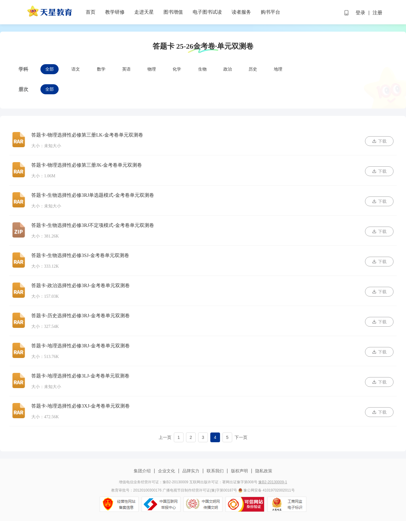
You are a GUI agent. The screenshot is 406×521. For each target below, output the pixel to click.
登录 (360, 12)
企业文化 (166, 470)
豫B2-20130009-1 (272, 482)
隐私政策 (263, 470)
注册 (377, 12)
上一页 (165, 437)
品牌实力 (191, 470)
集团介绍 (143, 470)
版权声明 (239, 470)
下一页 (241, 437)
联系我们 (215, 470)
